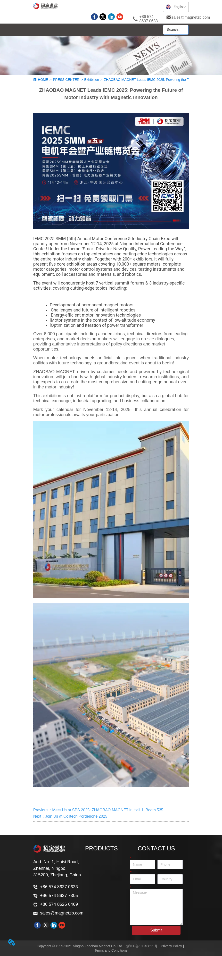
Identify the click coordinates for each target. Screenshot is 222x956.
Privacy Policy (171, 946)
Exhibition (91, 80)
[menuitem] (98, 30)
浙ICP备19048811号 (141, 946)
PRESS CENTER (66, 80)
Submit (156, 930)
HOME (43, 80)
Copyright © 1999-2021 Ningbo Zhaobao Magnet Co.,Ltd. (80, 946)
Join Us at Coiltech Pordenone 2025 (76, 816)
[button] (98, 30)
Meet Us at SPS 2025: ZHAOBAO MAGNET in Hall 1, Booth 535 (107, 810)
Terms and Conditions (111, 950)
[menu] (98, 30)
